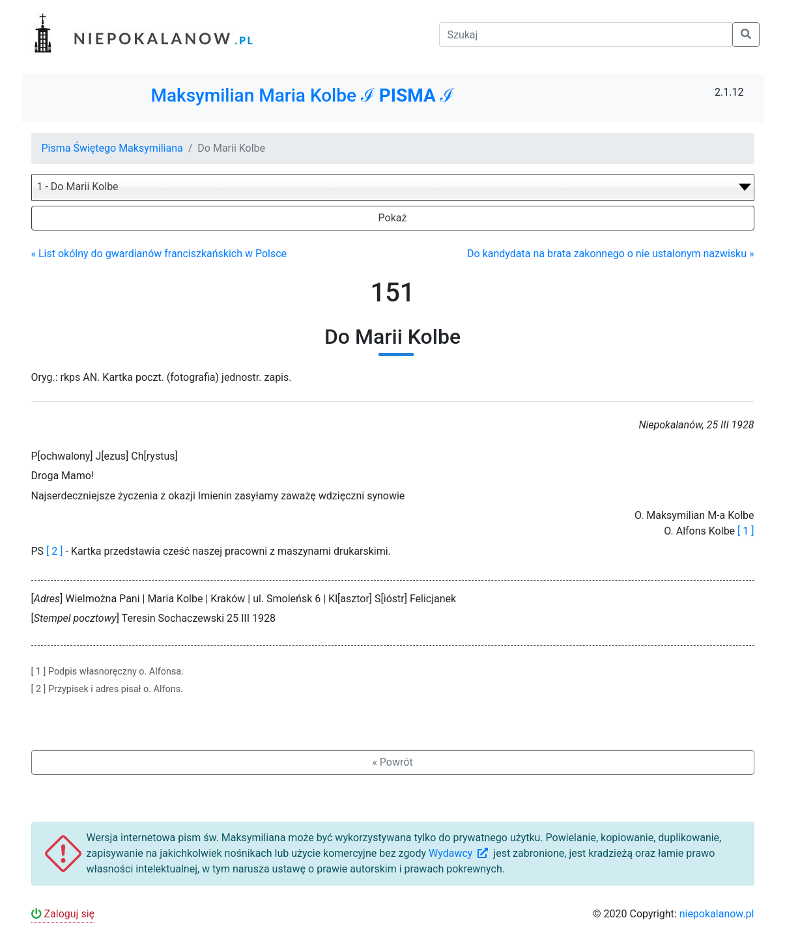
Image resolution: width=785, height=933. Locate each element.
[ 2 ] (54, 551)
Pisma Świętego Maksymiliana (112, 148)
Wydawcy (460, 853)
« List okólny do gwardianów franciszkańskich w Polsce (159, 253)
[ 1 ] (745, 531)
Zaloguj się (63, 914)
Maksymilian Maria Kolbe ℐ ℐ (301, 95)
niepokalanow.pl (716, 914)
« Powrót (392, 762)
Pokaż (392, 218)
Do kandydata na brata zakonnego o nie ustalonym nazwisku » (610, 253)
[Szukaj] (585, 34)
